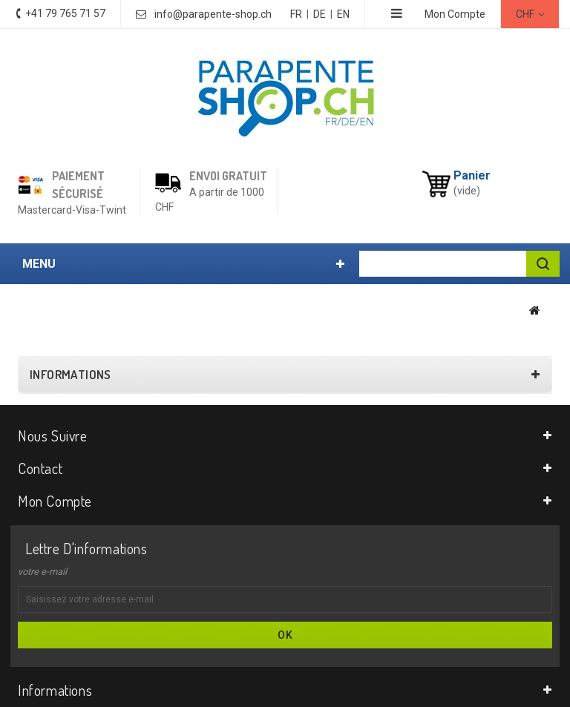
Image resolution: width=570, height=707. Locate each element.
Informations (70, 374)
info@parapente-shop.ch (213, 14)
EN (343, 14)
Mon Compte (455, 14)
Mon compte (55, 500)
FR (296, 14)
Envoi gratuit (228, 175)
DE (319, 14)
